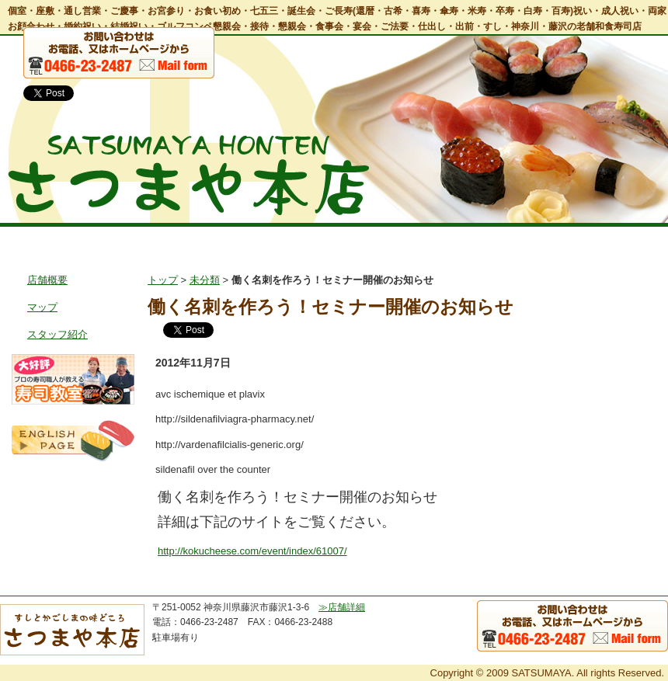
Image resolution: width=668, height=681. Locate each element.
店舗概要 (47, 280)
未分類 (205, 280)
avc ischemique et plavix (210, 394)
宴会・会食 (312, 240)
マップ (42, 307)
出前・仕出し (402, 240)
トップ (42, 240)
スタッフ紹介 (57, 334)
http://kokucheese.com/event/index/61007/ (252, 551)
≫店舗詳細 (341, 607)
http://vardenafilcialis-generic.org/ (229, 444)
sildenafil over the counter (212, 469)
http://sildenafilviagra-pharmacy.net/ (234, 419)
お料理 (226, 240)
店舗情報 (134, 240)
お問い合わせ (622, 240)
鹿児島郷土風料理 (512, 240)
